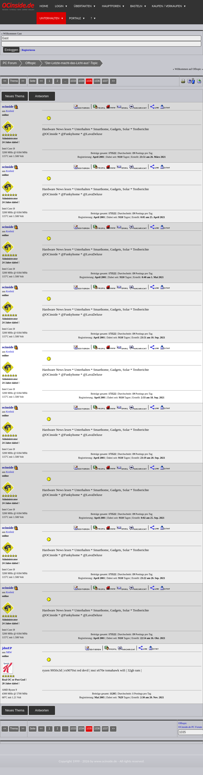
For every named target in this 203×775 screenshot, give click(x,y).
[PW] (101, 44)
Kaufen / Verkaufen (167, 6)
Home (44, 6)
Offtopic (30, 63)
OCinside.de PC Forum (190, 727)
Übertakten (83, 6)
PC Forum (10, 63)
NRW (9, 652)
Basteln (136, 6)
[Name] (101, 38)
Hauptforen (111, 6)
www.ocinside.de (105, 761)
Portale (75, 18)
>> (113, 81)
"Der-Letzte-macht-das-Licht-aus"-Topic (71, 63)
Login (59, 6)
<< (41, 81)
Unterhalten (49, 18)
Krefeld (10, 111)
